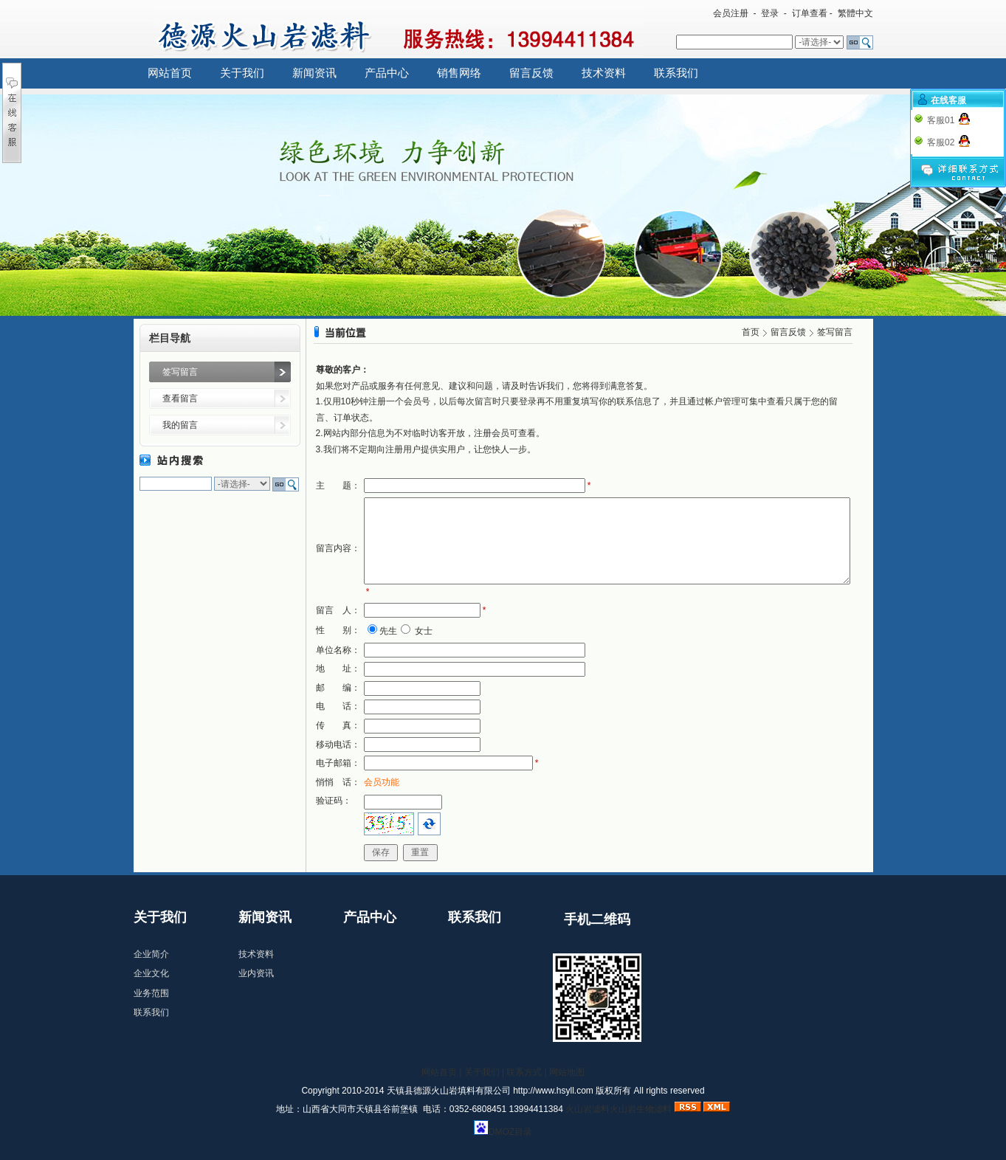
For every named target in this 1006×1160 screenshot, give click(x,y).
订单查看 (809, 13)
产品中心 (387, 73)
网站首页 (170, 73)
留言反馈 (531, 73)
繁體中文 (855, 13)
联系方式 (524, 1072)
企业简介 (151, 954)
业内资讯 (256, 973)
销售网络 (459, 73)
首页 (750, 332)
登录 (770, 13)
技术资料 (604, 73)
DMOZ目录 (510, 1132)
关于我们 (242, 73)
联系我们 (676, 73)
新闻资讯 (314, 73)
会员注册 (730, 13)
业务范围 (151, 993)
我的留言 (180, 425)
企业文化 (151, 973)
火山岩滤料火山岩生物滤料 (618, 1109)
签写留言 (180, 372)
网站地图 (567, 1072)
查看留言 (180, 398)
